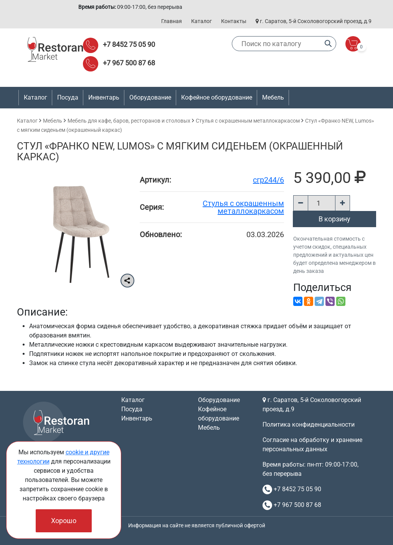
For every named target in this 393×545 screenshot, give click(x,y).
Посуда (131, 409)
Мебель (52, 121)
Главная (171, 21)
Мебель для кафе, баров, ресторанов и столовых (129, 121)
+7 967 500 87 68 (129, 63)
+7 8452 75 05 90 (129, 44)
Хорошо (63, 521)
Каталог (201, 21)
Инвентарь (136, 418)
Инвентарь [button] (103, 97)
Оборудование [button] (150, 97)
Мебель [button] (273, 97)
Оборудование (219, 400)
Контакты (233, 21)
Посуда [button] (67, 97)
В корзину (334, 219)
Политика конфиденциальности (309, 424)
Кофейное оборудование (216, 97)
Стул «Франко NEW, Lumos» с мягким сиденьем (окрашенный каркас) (180, 151)
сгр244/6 (268, 179)
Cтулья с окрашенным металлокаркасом (248, 121)
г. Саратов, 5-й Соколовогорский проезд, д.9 (314, 21)
